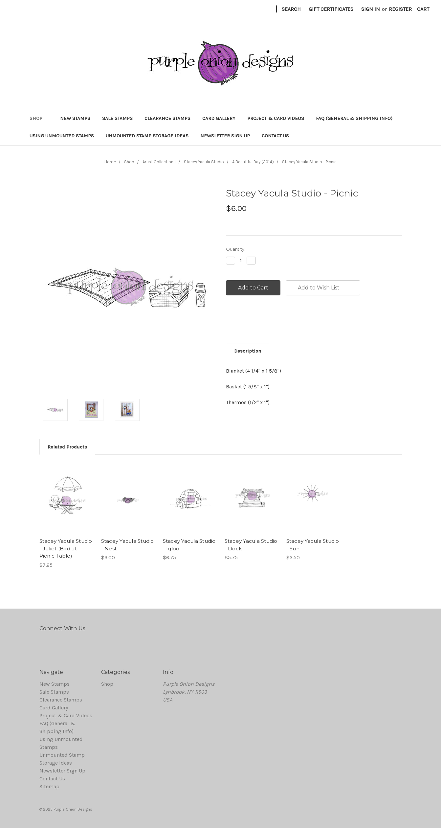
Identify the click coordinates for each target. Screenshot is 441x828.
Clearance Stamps (167, 118)
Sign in (370, 9)
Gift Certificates (331, 9)
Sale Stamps (117, 118)
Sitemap (49, 786)
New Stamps (75, 118)
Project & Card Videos (275, 118)
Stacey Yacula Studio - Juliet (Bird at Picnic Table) (65, 548)
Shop (39, 118)
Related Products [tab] (67, 447)
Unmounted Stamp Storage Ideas (147, 136)
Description (247, 351)
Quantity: (235, 249)
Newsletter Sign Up (225, 136)
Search (291, 9)
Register (400, 9)
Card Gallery (218, 118)
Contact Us (275, 136)
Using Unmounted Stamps (62, 136)
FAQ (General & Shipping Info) (354, 118)
